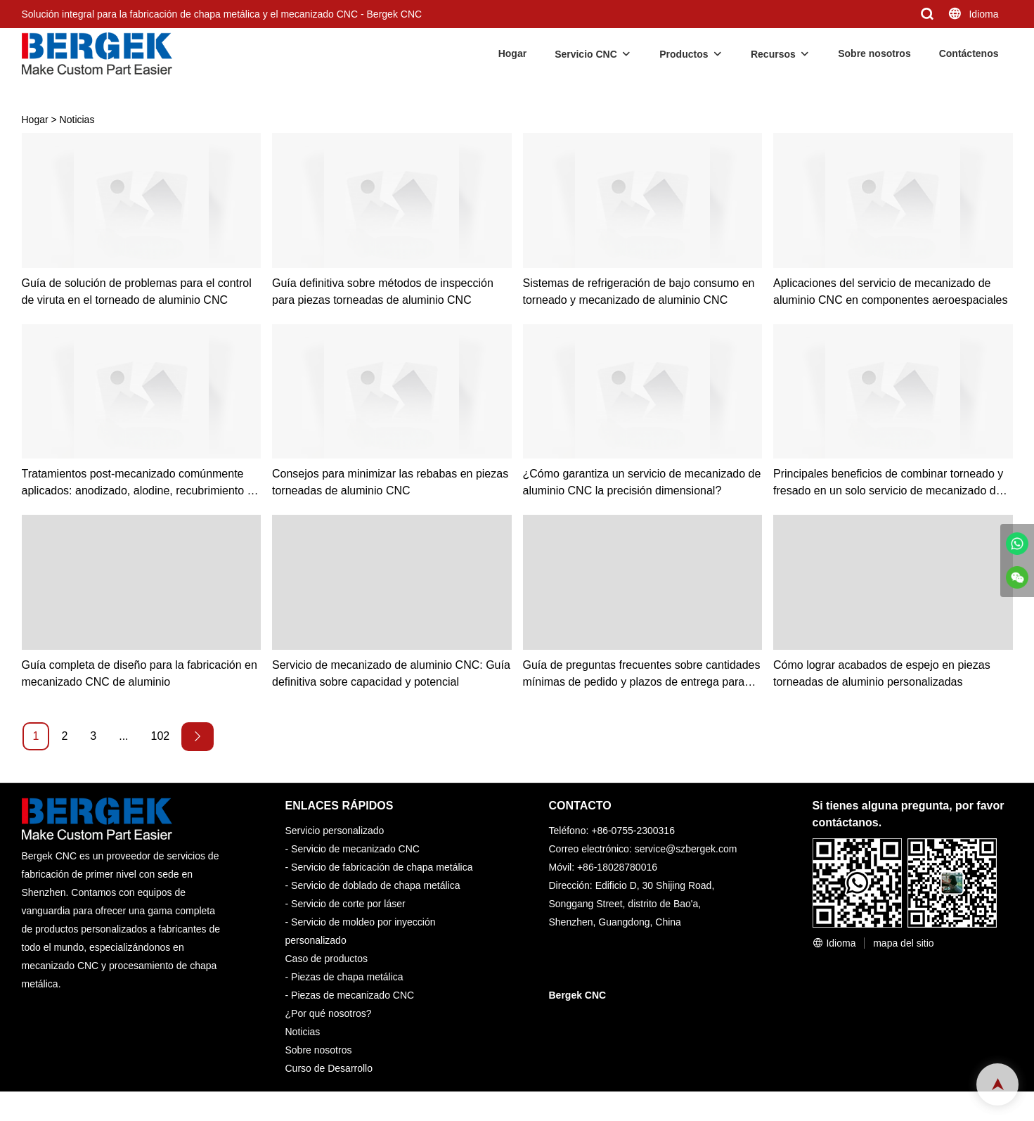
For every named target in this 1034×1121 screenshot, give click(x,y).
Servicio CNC (586, 54)
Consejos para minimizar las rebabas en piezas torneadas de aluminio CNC (390, 482)
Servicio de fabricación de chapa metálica (381, 867)
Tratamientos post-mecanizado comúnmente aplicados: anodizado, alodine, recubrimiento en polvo (141, 483)
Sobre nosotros (874, 53)
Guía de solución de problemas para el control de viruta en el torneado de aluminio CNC (137, 291)
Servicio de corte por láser (348, 903)
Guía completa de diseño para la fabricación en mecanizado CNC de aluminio (139, 673)
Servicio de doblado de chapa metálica (375, 885)
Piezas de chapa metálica (347, 976)
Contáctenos (969, 53)
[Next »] (197, 736)
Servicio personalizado (334, 830)
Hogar (512, 53)
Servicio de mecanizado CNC (355, 848)
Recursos (773, 54)
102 (160, 736)
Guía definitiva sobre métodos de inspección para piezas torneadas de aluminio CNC (382, 291)
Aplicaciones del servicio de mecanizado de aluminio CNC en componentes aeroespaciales (890, 291)
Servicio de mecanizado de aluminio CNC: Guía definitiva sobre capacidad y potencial (391, 673)
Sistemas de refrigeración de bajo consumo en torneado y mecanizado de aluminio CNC (639, 291)
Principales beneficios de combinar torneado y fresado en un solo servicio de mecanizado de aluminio (888, 483)
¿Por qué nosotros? (328, 1013)
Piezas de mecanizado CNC (352, 995)
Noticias (77, 119)
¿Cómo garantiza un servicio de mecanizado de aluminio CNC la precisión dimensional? (642, 482)
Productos (683, 54)
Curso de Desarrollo (329, 1068)
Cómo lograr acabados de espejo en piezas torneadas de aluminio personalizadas (881, 673)
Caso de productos (326, 958)
